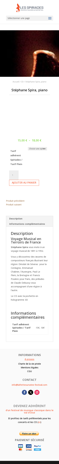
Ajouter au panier (24, 182)
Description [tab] (15, 218)
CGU (29, 371)
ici (39, 422)
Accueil (16, 81)
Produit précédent (15, 201)
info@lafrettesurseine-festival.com (29, 384)
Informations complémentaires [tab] (27, 223)
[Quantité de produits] (14, 175)
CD (22, 81)
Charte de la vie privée (29, 363)
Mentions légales (29, 367)
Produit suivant (14, 205)
